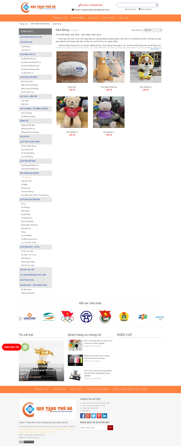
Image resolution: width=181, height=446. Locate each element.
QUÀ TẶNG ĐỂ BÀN (28, 161)
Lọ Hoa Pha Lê (27, 73)
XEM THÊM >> (156, 49)
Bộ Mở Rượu (26, 290)
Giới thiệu (108, 17)
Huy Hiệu (25, 101)
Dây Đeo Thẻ (26, 181)
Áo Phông (25, 207)
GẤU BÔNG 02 (72, 132)
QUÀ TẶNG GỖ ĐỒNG (28, 77)
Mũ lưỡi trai (26, 229)
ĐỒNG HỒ (24, 121)
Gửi (110, 428)
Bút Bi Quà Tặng (28, 262)
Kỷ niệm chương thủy (30, 69)
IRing (23, 232)
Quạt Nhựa (25, 214)
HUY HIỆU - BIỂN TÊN (28, 97)
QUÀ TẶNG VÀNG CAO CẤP (31, 37)
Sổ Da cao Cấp (27, 251)
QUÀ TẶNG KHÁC (27, 280)
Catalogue (86, 411)
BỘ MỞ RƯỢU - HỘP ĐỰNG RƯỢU (33, 285)
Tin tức (93, 17)
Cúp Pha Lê (26, 50)
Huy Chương (26, 113)
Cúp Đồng (25, 47)
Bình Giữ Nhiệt (27, 221)
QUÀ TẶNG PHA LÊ (27, 54)
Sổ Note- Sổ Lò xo (28, 255)
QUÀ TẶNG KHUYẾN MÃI (30, 200)
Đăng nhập (129, 9)
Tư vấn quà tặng (98, 389)
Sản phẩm (77, 17)
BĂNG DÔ (72, 87)
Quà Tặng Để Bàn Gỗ (29, 169)
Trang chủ (60, 17)
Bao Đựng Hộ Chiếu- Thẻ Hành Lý (35, 195)
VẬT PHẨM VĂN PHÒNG (29, 173)
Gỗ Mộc (24, 185)
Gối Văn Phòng (27, 192)
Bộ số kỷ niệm (27, 82)
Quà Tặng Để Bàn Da (29, 165)
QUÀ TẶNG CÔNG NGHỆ (29, 142)
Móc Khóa (25, 211)
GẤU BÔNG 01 (109, 132)
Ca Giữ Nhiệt (26, 236)
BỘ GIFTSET (25, 137)
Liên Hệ (123, 17)
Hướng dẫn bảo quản (90, 408)
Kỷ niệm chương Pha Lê (31, 62)
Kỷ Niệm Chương (28, 117)
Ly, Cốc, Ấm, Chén (28, 243)
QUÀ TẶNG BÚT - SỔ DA (29, 247)
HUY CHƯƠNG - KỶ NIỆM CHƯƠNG (34, 109)
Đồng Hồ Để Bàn (28, 125)
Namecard (25, 188)
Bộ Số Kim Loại (27, 92)
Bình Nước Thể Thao (29, 225)
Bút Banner (26, 258)
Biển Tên (24, 104)
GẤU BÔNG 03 (145, 87)
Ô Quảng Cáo (27, 218)
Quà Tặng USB (27, 150)
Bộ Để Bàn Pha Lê (28, 59)
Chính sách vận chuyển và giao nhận (96, 403)
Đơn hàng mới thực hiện (130, 389)
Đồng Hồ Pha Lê (28, 129)
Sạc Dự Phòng (27, 157)
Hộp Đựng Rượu (28, 293)
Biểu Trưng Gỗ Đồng (29, 85)
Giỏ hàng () (145, 9)
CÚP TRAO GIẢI (26, 42)
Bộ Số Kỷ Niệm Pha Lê (30, 66)
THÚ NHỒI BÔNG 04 (109, 87)
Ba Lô (23, 204)
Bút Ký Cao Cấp (27, 265)
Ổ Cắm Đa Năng (27, 153)
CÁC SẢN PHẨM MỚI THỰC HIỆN (33, 275)
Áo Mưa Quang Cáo (29, 239)
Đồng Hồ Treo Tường (29, 132)
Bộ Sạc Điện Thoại (28, 146)
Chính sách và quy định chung (93, 405)
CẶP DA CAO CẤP (27, 270)
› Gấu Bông (26, 178)
